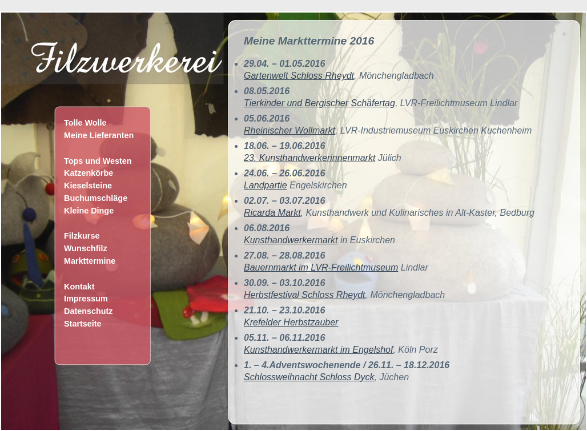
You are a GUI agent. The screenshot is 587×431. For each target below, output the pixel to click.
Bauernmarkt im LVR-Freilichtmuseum (321, 267)
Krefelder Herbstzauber (291, 322)
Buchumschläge (95, 198)
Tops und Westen (98, 161)
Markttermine (89, 260)
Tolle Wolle (85, 122)
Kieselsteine (88, 185)
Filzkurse (81, 235)
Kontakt (79, 286)
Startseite (83, 323)
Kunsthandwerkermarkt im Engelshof (318, 350)
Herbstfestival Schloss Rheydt (304, 295)
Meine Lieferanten (99, 135)
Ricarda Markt (272, 212)
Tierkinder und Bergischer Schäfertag (319, 103)
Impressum (86, 298)
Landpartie (265, 185)
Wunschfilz (85, 248)
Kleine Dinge (89, 210)
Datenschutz (88, 311)
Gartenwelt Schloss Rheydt (299, 75)
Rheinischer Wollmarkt (289, 130)
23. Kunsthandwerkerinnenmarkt (309, 158)
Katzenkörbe (88, 173)
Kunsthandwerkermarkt (291, 240)
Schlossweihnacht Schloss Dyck (309, 377)
